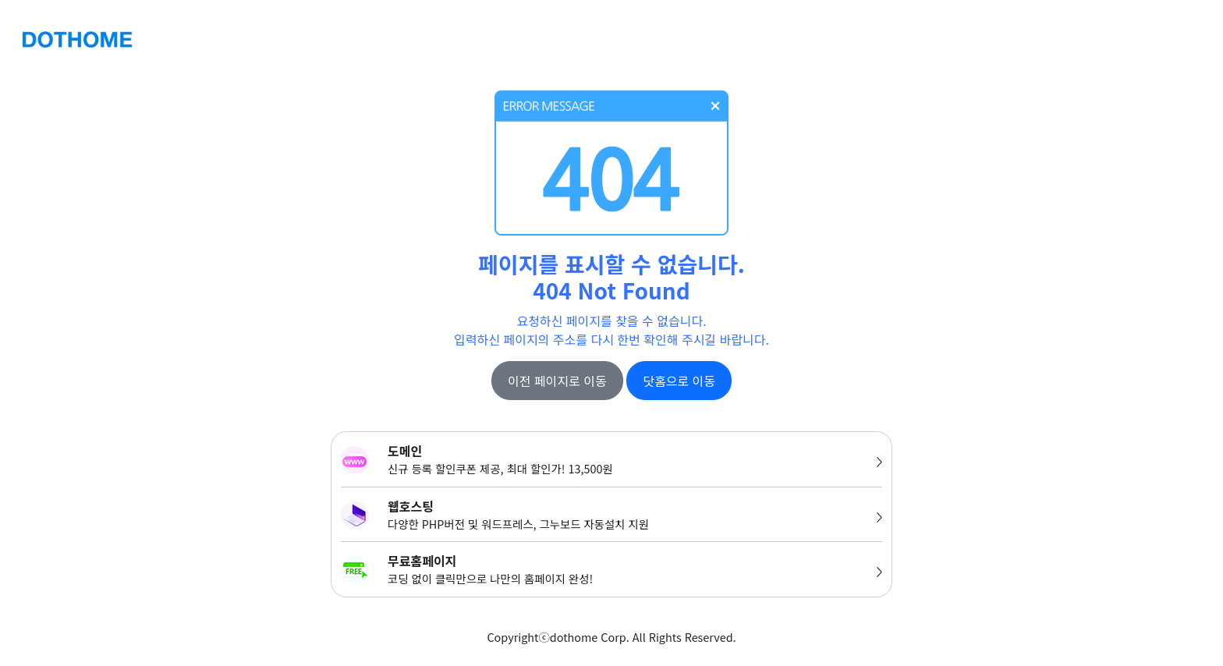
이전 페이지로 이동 (557, 380)
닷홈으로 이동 (679, 380)
